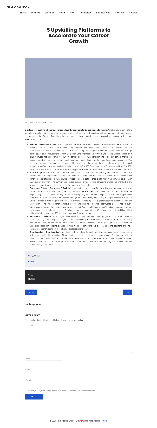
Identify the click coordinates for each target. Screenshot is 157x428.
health (62, 12)
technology (85, 12)
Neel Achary (29, 122)
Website (28, 380)
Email (28, 369)
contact (133, 12)
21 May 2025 (40, 122)
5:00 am (49, 122)
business (35, 12)
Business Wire (103, 12)
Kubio (104, 420)
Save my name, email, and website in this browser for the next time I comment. (61, 391)
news (73, 12)
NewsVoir (119, 12)
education (49, 12)
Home (23, 12)
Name (28, 359)
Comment (30, 325)
